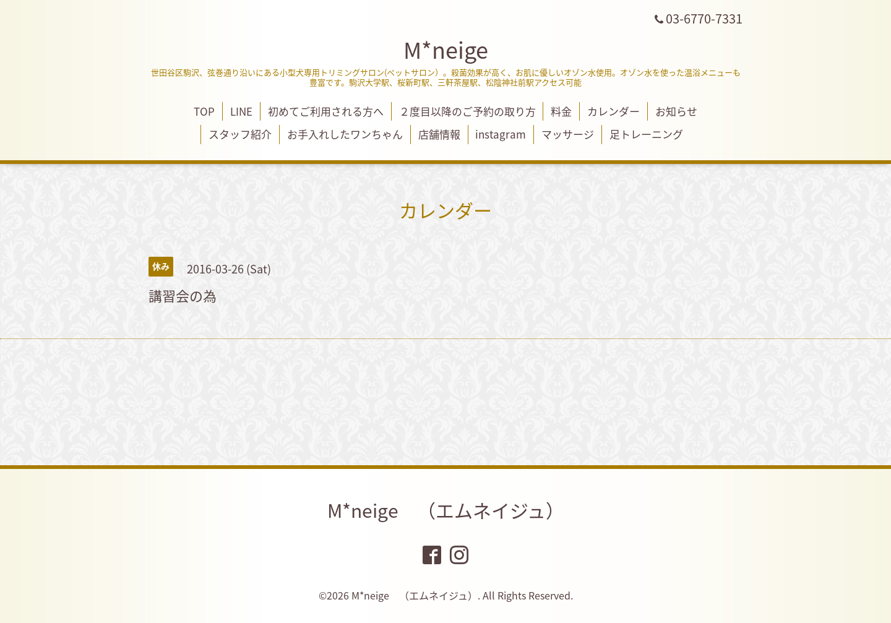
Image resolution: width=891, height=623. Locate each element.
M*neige (445, 49)
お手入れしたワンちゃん (345, 134)
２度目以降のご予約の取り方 (467, 111)
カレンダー (613, 111)
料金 (561, 111)
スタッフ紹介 (240, 134)
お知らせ (676, 111)
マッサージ (567, 134)
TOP (204, 111)
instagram (500, 134)
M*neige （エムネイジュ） (445, 510)
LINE (241, 111)
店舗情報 (439, 134)
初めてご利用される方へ (326, 111)
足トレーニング (646, 134)
